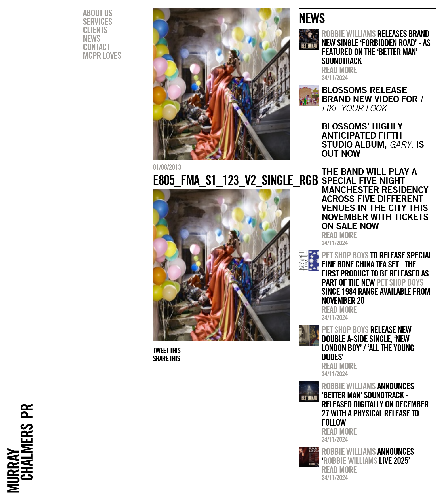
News (91, 38)
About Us (97, 12)
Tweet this (166, 350)
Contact (96, 46)
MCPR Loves (102, 55)
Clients (95, 29)
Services (97, 21)
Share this (166, 358)
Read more (339, 69)
